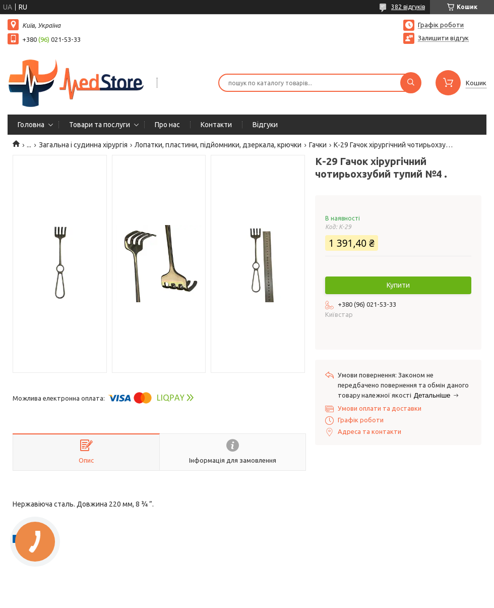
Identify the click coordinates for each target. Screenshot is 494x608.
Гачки (318, 145)
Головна (31, 124)
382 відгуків (408, 7)
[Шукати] (410, 82)
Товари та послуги (99, 124)
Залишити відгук (443, 37)
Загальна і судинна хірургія (83, 145)
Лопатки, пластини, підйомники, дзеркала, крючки (218, 145)
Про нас (167, 124)
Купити (398, 285)
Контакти (216, 124)
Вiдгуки (265, 124)
